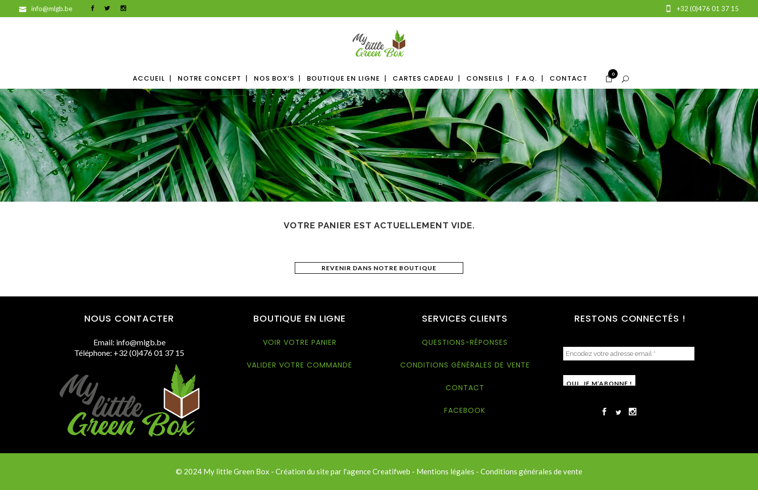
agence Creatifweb (378, 471)
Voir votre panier (300, 342)
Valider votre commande (299, 365)
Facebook (464, 410)
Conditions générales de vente (465, 365)
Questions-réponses (465, 342)
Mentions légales (445, 471)
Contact (465, 388)
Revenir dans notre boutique (379, 268)
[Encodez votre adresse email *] (628, 353)
